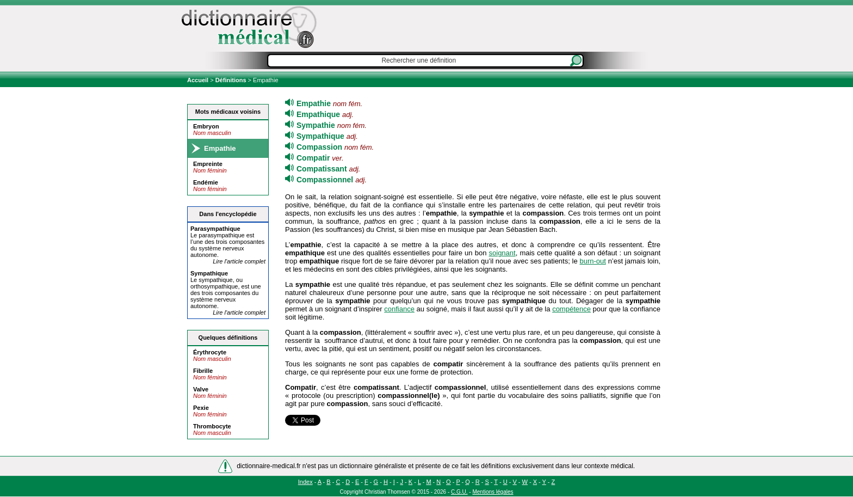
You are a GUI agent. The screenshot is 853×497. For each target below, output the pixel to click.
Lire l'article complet (239, 261)
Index (305, 481)
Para (215, 228)
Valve (200, 389)
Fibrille (203, 370)
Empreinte (207, 164)
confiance (399, 309)
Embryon (206, 126)
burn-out (592, 261)
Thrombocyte (212, 426)
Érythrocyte (209, 352)
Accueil (198, 80)
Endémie (205, 182)
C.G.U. (459, 492)
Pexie (201, 407)
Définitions (230, 80)
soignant (502, 253)
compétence (571, 309)
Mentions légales (492, 492)
